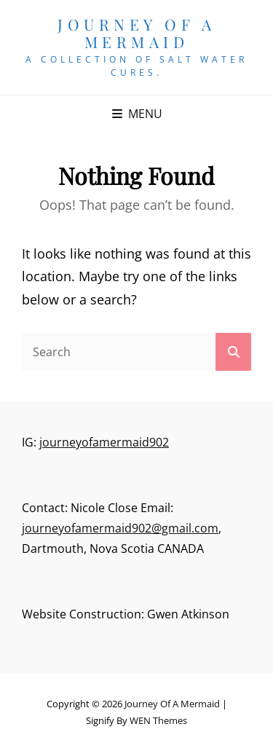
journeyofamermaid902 (104, 442)
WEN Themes (158, 720)
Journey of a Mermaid (136, 33)
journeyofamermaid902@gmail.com (120, 528)
